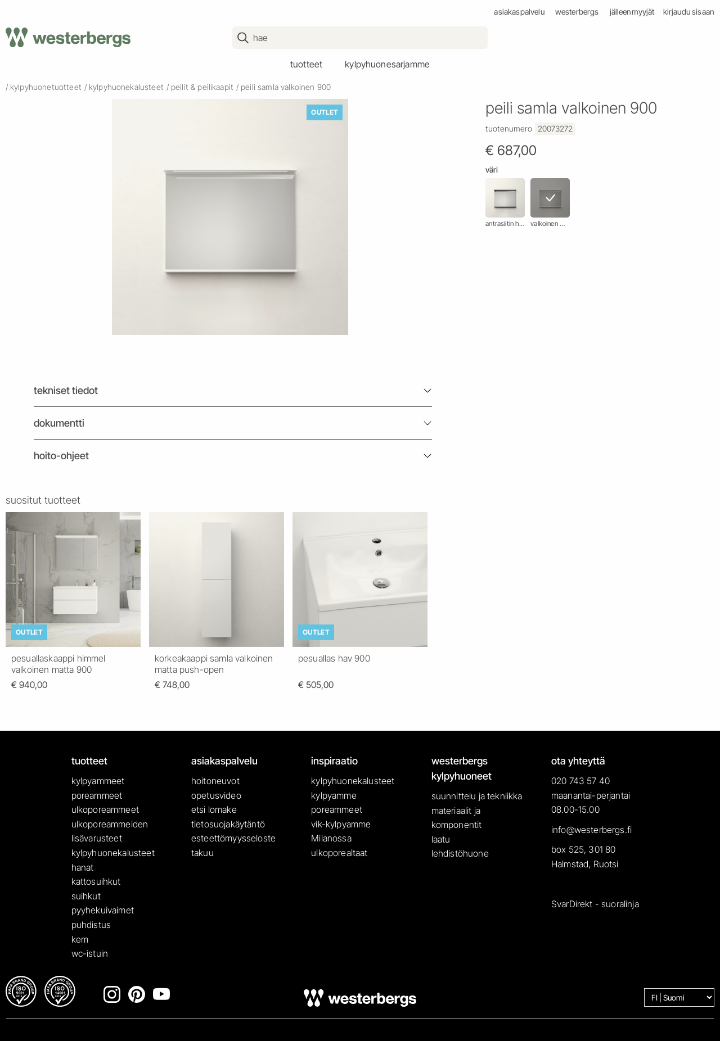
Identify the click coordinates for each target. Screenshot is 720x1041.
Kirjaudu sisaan (688, 11)
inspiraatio (334, 761)
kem (79, 939)
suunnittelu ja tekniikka (477, 796)
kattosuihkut (96, 881)
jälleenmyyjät (632, 11)
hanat (82, 867)
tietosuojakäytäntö (228, 824)
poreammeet (97, 795)
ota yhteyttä (578, 761)
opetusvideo (216, 795)
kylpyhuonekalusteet (126, 87)
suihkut (86, 896)
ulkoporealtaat (339, 852)
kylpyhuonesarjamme (387, 64)
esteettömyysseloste (233, 838)
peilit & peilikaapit (202, 87)
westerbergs (577, 11)
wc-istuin (89, 953)
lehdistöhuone (460, 853)
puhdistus (91, 924)
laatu (441, 839)
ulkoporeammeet (105, 809)
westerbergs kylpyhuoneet (461, 768)
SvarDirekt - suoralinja (595, 903)
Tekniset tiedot (66, 390)
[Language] (679, 997)
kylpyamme (333, 795)
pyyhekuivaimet (102, 910)
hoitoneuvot (215, 780)
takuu (202, 852)
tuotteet (306, 64)
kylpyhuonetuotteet (46, 87)
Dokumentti (59, 423)
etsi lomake (214, 809)
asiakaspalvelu (519, 11)
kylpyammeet (98, 780)
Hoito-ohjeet (61, 455)
